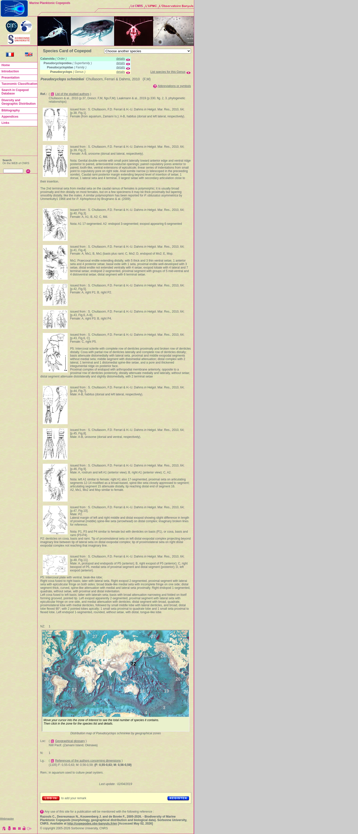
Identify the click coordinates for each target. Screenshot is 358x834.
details (120, 58)
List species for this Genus (167, 72)
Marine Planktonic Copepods (49, 3)
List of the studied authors (72, 94)
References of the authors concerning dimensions (88, 760)
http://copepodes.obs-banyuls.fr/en (92, 823)
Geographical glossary (70, 741)
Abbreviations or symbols (174, 86)
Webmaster (7, 818)
